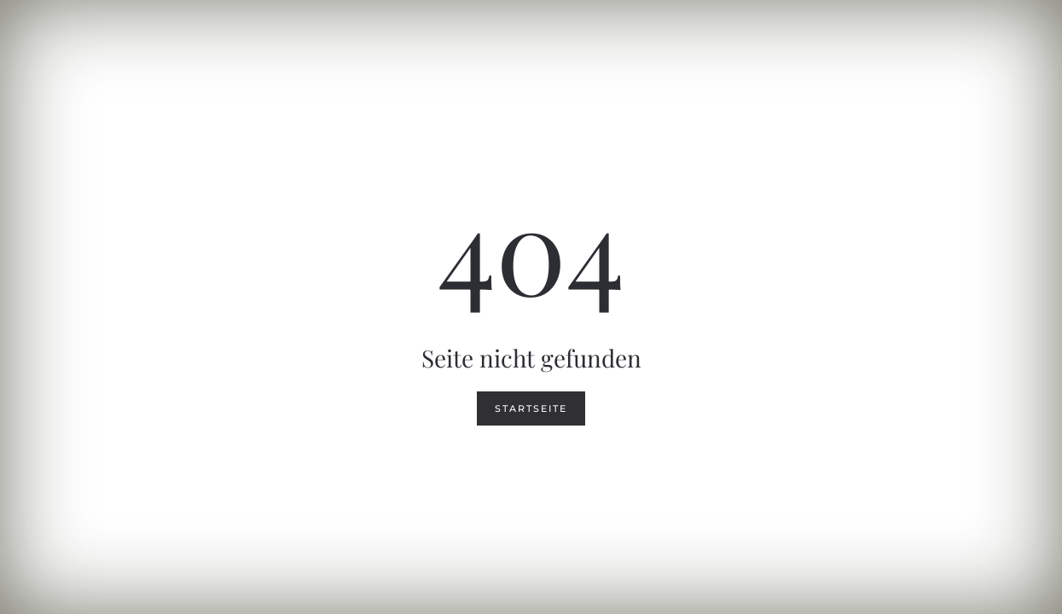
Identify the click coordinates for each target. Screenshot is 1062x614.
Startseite (531, 408)
